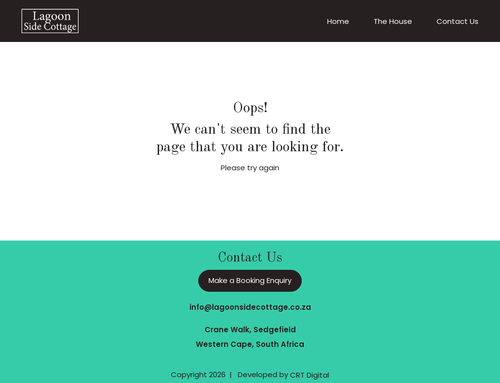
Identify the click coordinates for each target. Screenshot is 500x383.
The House (393, 21)
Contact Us (458, 21)
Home (338, 21)
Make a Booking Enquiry (250, 280)
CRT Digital (309, 375)
